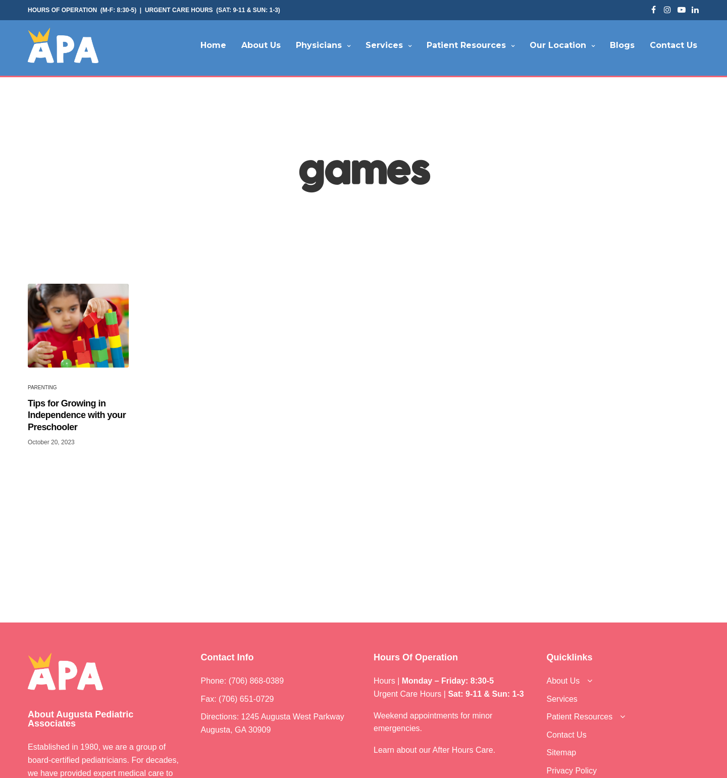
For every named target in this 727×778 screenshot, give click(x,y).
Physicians (319, 45)
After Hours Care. (464, 750)
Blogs (622, 45)
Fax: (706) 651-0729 (237, 699)
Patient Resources (466, 45)
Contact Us (673, 45)
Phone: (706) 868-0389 (242, 681)
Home (213, 45)
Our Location (558, 45)
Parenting (42, 387)
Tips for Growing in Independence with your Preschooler (77, 415)
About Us (261, 45)
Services (384, 45)
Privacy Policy (572, 770)
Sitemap (562, 752)
